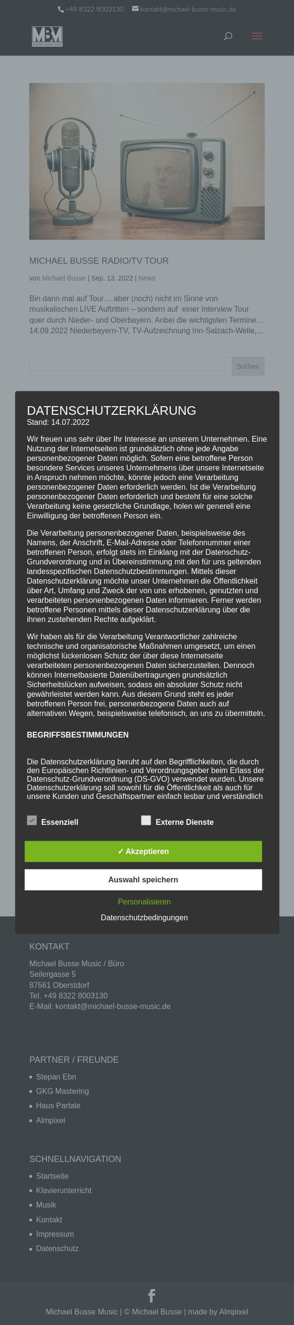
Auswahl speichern (143, 880)
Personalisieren (144, 902)
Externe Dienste (177, 821)
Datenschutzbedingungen (144, 918)
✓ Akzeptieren (143, 851)
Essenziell (52, 821)
